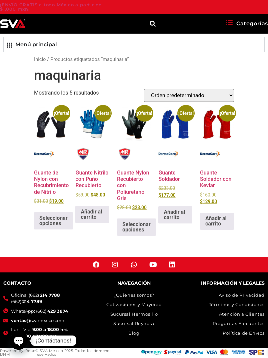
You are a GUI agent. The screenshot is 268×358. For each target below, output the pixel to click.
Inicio (40, 59)
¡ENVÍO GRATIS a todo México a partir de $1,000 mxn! (51, 7)
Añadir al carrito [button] (91, 214)
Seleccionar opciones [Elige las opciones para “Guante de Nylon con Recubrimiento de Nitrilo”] (53, 220)
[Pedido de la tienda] (189, 95)
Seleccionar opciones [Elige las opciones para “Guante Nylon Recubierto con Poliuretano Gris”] (136, 227)
